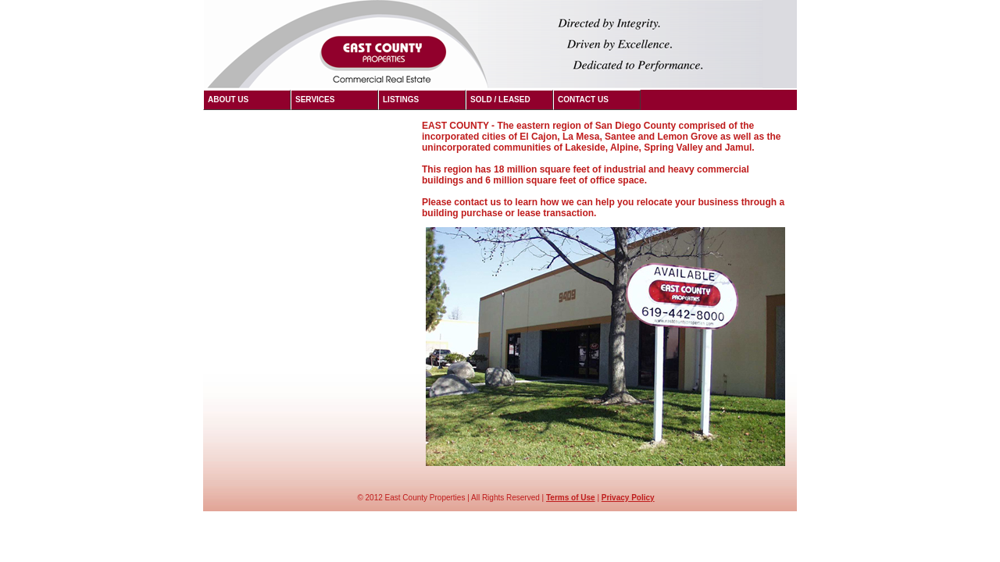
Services (314, 99)
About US (228, 99)
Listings (401, 99)
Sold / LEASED (500, 99)
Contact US (583, 99)
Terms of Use (570, 497)
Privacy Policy (628, 497)
